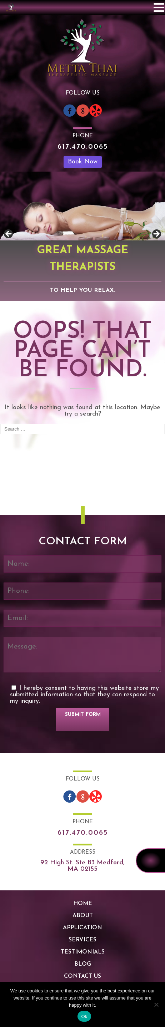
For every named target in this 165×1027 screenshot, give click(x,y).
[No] (156, 1004)
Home (82, 903)
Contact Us (82, 976)
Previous (9, 234)
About (82, 915)
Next (156, 234)
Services (82, 939)
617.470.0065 (83, 147)
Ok (84, 1016)
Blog (82, 964)
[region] (82, 236)
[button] (159, 7)
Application (82, 927)
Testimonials (83, 952)
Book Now (83, 161)
